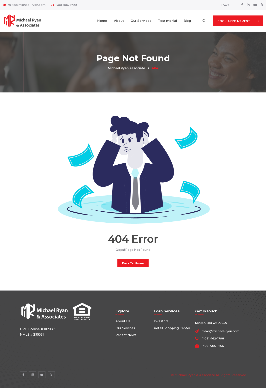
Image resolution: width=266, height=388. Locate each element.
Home (102, 21)
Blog (187, 21)
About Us (122, 321)
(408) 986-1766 (213, 346)
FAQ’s (225, 5)
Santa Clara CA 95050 (211, 323)
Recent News (125, 335)
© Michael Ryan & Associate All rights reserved (208, 377)
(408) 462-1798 (213, 338)
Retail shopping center (172, 328)
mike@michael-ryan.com (26, 5)
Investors (161, 321)
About (119, 21)
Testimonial (167, 21)
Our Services (141, 21)
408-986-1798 (66, 5)
